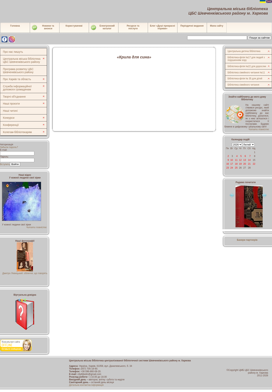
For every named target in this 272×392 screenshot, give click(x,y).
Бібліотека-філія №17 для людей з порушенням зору (246, 58)
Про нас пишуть (13, 51)
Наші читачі (10, 110)
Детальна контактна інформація (86, 385)
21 (249, 164)
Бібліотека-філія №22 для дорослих (247, 66)
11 (236, 160)
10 (231, 160)
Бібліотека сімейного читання (243, 84)
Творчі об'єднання (14, 96)
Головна (15, 25)
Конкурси (8, 117)
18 (236, 164)
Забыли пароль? (9, 147)
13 (244, 160)
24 (231, 167)
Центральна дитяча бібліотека (244, 51)
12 (240, 160)
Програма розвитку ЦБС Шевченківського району (18, 70)
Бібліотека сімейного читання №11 (246, 72)
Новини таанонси (42, 27)
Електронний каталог (102, 27)
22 (254, 164)
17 (231, 164)
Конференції (11, 124)
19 (240, 164)
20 (244, 164)
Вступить (5, 164)
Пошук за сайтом (259, 37)
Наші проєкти (11, 103)
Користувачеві (74, 25)
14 (249, 160)
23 (227, 167)
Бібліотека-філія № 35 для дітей (245, 78)
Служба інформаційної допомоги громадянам (17, 88)
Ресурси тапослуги (133, 27)
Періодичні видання (192, 25)
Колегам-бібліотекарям (17, 132)
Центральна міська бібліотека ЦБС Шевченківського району (21, 60)
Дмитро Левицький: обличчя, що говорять (24, 272)
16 (227, 164)
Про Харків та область (17, 79)
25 (236, 167)
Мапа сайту (216, 25)
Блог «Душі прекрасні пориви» (162, 27)
